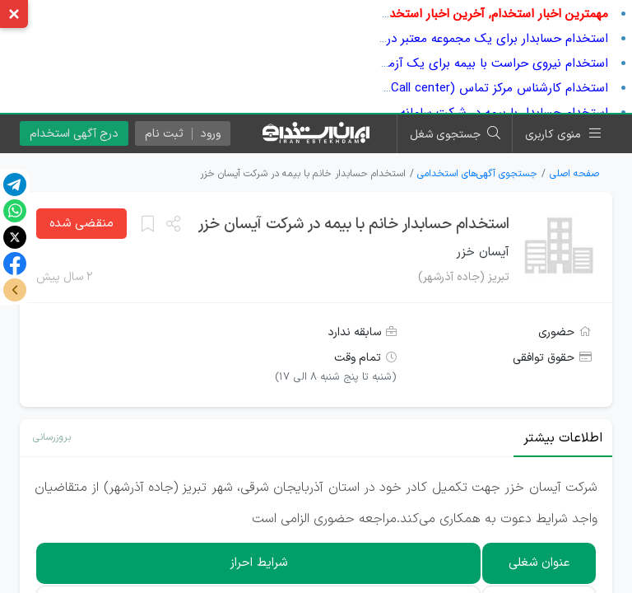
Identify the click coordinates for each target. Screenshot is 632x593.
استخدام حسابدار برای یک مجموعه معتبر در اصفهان (476, 39)
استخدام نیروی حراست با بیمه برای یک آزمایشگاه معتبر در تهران (443, 63)
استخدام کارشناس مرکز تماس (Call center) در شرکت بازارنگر (454, 88)
